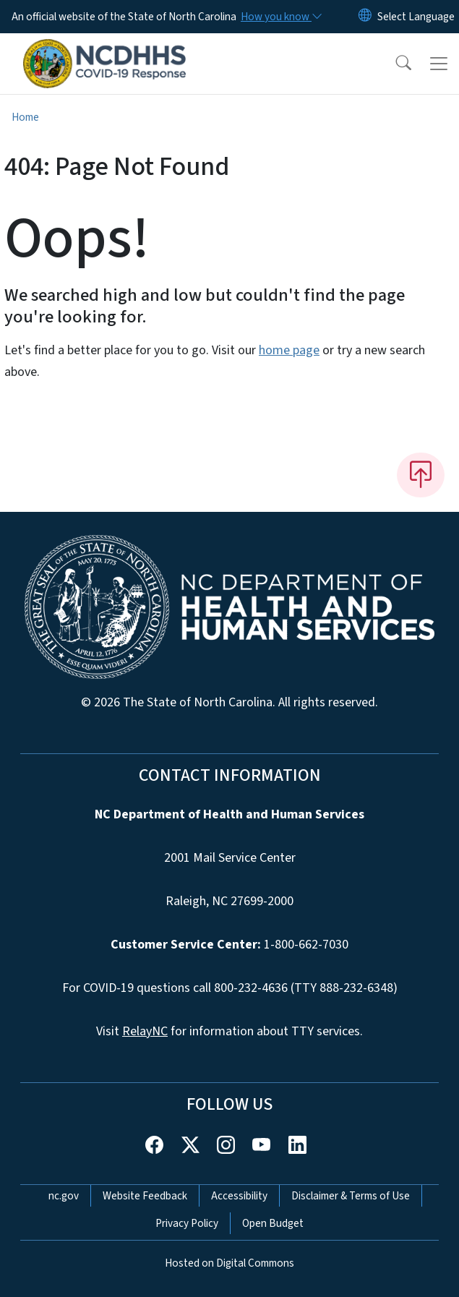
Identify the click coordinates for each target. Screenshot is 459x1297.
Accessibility (239, 1196)
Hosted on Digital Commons (229, 1263)
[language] (416, 16)
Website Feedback (145, 1196)
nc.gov (63, 1196)
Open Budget (273, 1223)
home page (289, 350)
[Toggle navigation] (439, 63)
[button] (394, 63)
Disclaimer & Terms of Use (350, 1196)
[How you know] (280, 16)
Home (25, 117)
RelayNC (145, 1031)
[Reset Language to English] (365, 16)
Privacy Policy (186, 1223)
